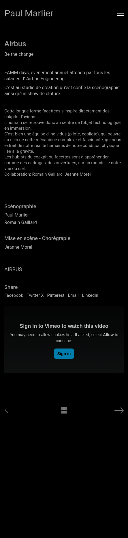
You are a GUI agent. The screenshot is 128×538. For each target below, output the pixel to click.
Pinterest (56, 295)
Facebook (13, 295)
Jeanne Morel (78, 174)
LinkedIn (90, 295)
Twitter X (35, 295)
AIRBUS (13, 269)
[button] (120, 13)
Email (73, 295)
